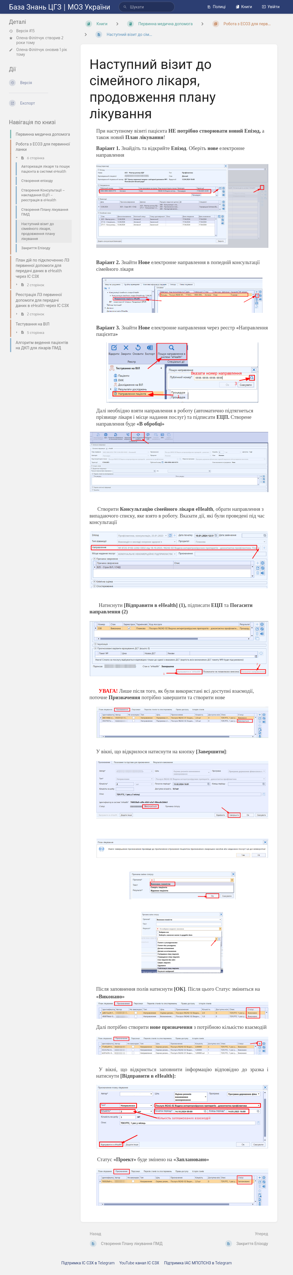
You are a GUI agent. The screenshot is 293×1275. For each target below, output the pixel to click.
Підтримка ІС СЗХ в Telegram (87, 1262)
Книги (244, 6)
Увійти (271, 6)
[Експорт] (40, 103)
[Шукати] (125, 6)
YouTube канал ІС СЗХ (139, 1262)
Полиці (216, 6)
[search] (147, 7)
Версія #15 (22, 31)
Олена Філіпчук (30, 37)
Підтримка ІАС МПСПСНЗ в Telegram (198, 1262)
